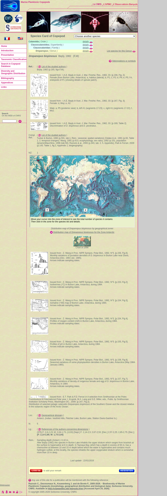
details (86, 41)
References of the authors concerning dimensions (65, 429)
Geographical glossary (52, 415)
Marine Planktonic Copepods (35, 2)
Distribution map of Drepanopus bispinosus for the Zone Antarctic (83, 232)
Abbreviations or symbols (124, 61)
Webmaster (5, 485)
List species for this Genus (119, 51)
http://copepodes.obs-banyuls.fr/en (65, 488)
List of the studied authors (54, 66)
